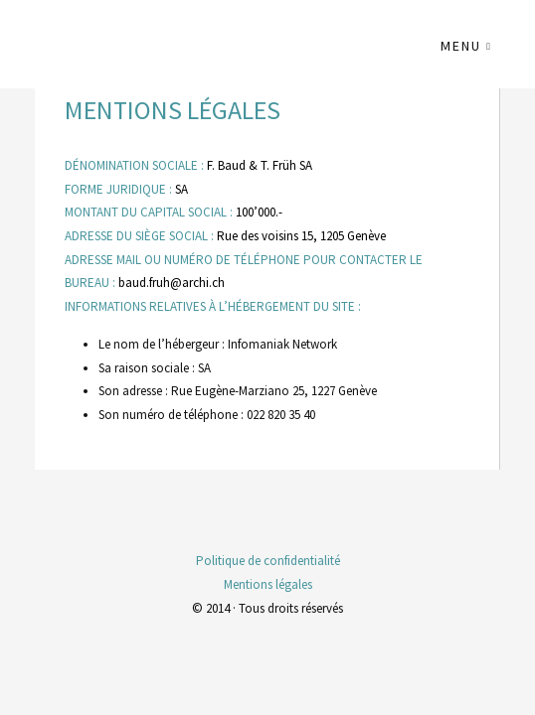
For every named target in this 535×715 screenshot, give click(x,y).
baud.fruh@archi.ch (171, 282)
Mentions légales (268, 584)
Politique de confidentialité (268, 560)
